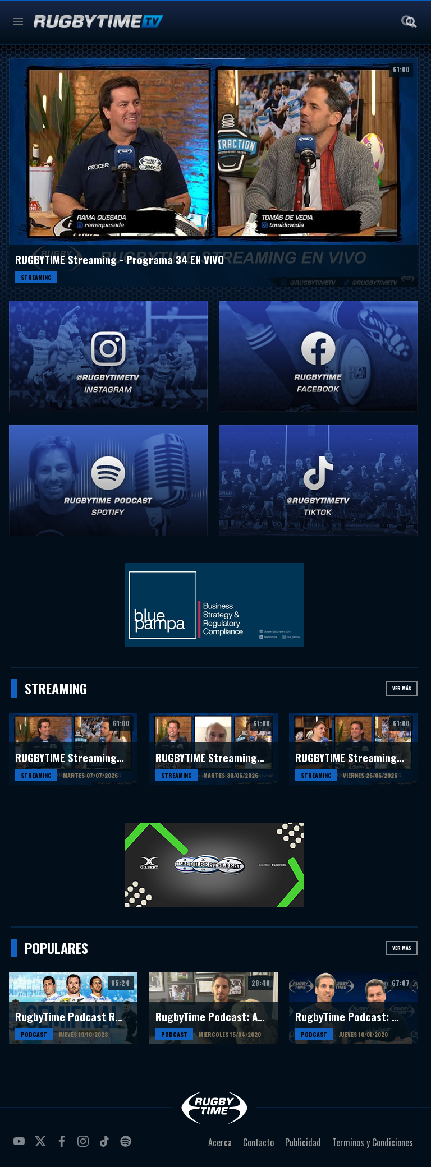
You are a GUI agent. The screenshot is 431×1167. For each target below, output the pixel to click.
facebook (63, 1146)
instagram (84, 1146)
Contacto (258, 1142)
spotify (127, 1146)
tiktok (106, 1146)
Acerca (220, 1142)
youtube (20, 1146)
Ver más (401, 688)
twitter (42, 1146)
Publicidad (303, 1142)
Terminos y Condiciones (372, 1142)
